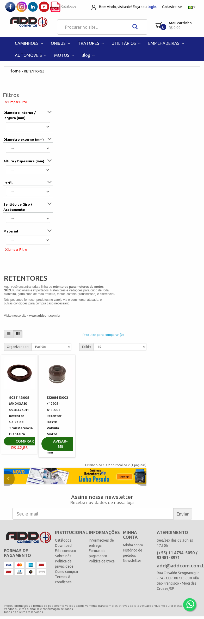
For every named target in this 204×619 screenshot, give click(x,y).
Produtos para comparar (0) (103, 334)
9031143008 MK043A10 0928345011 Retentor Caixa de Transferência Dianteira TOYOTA (21, 419)
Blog (89, 55)
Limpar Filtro (16, 102)
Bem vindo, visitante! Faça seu (128, 7)
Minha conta (133, 545)
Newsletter (132, 561)
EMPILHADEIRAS (166, 43)
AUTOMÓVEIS (31, 55)
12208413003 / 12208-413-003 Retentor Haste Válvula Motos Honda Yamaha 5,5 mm (57, 425)
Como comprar (66, 571)
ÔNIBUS (61, 43)
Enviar (183, 513)
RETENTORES (34, 71)
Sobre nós (63, 556)
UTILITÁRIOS (127, 43)
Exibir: (86, 346)
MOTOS (64, 55)
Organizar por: (18, 346)
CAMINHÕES (29, 43)
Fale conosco (65, 551)
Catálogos (63, 6)
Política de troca (102, 561)
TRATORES (91, 43)
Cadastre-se (172, 7)
